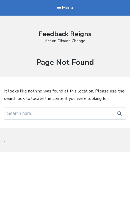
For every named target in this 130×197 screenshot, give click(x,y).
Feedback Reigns (65, 34)
